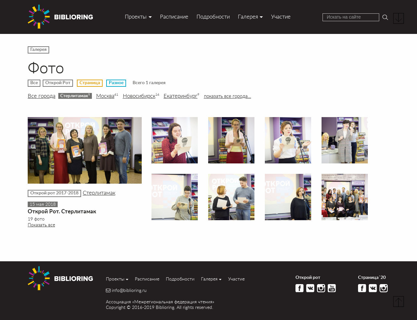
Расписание (174, 16)
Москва (107, 95)
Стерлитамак (75, 95)
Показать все (41, 224)
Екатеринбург (181, 95)
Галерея (248, 16)
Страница (89, 83)
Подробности (213, 16)
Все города (41, 95)
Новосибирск (141, 95)
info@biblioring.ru (129, 290)
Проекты (136, 16)
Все (34, 83)
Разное (116, 83)
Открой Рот (57, 83)
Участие (281, 16)
